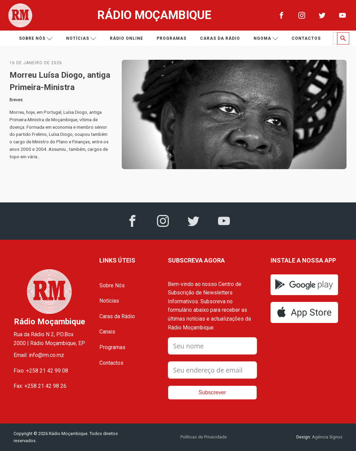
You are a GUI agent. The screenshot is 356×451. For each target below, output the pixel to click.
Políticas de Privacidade (203, 436)
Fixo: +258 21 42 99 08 (41, 370)
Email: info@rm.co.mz (39, 355)
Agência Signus (326, 436)
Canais (107, 331)
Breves (16, 99)
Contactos (306, 38)
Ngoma (266, 38)
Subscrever (212, 392)
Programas (171, 38)
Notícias (81, 38)
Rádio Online (126, 38)
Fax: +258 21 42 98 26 (40, 386)
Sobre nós (36, 38)
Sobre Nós (112, 285)
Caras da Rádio (220, 38)
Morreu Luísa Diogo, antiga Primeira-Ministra (59, 81)
